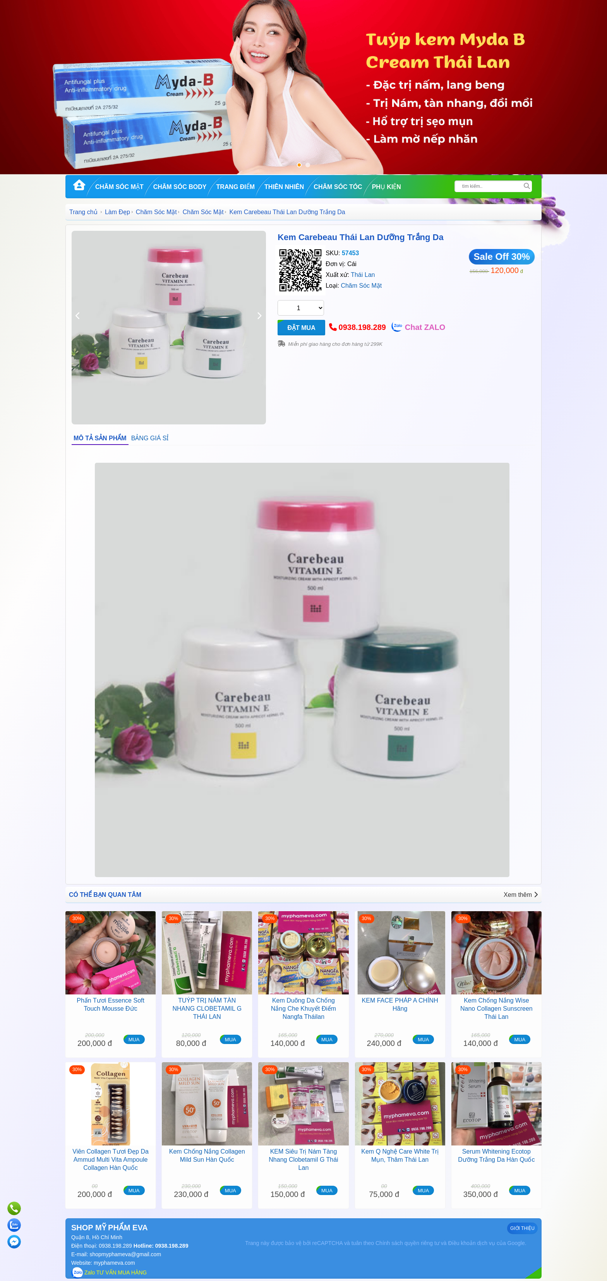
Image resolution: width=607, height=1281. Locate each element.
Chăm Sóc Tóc (338, 187)
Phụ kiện (386, 187)
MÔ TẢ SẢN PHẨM (100, 438)
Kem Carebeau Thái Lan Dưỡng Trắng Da (361, 237)
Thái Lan (363, 274)
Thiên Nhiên (284, 187)
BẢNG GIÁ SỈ (150, 438)
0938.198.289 (362, 327)
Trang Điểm (235, 187)
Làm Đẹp (117, 212)
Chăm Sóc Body (180, 187)
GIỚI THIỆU (522, 1228)
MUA (134, 1039)
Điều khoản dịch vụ (471, 1243)
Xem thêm (521, 894)
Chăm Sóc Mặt (119, 187)
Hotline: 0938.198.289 (160, 1246)
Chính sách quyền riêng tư (407, 1243)
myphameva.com (114, 1263)
